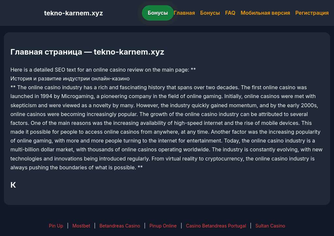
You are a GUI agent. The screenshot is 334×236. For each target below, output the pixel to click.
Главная (184, 12)
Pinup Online (163, 225)
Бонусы (158, 12)
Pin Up (56, 225)
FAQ (230, 12)
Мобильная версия (265, 12)
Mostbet (81, 225)
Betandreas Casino (119, 225)
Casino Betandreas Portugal (216, 225)
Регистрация (312, 12)
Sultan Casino (270, 225)
